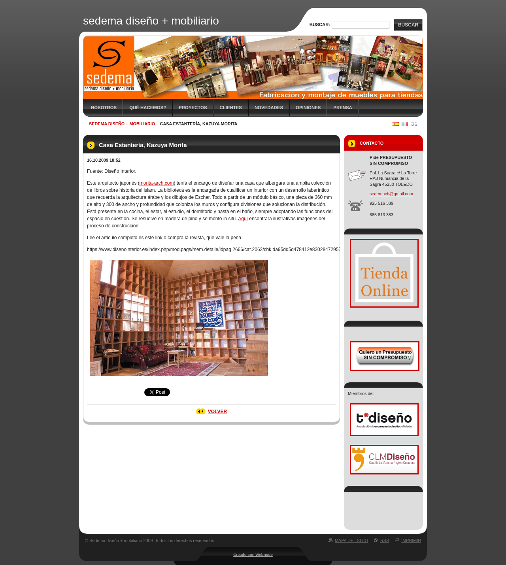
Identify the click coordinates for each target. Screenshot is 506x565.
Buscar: (320, 24)
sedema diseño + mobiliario (122, 123)
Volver (217, 411)
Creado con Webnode (253, 554)
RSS (384, 540)
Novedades (269, 107)
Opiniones (308, 107)
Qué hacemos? (147, 107)
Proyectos (193, 107)
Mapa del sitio (351, 540)
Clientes (231, 107)
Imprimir (411, 540)
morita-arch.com (157, 183)
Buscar (408, 25)
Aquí (243, 218)
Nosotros (104, 107)
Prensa (342, 107)
